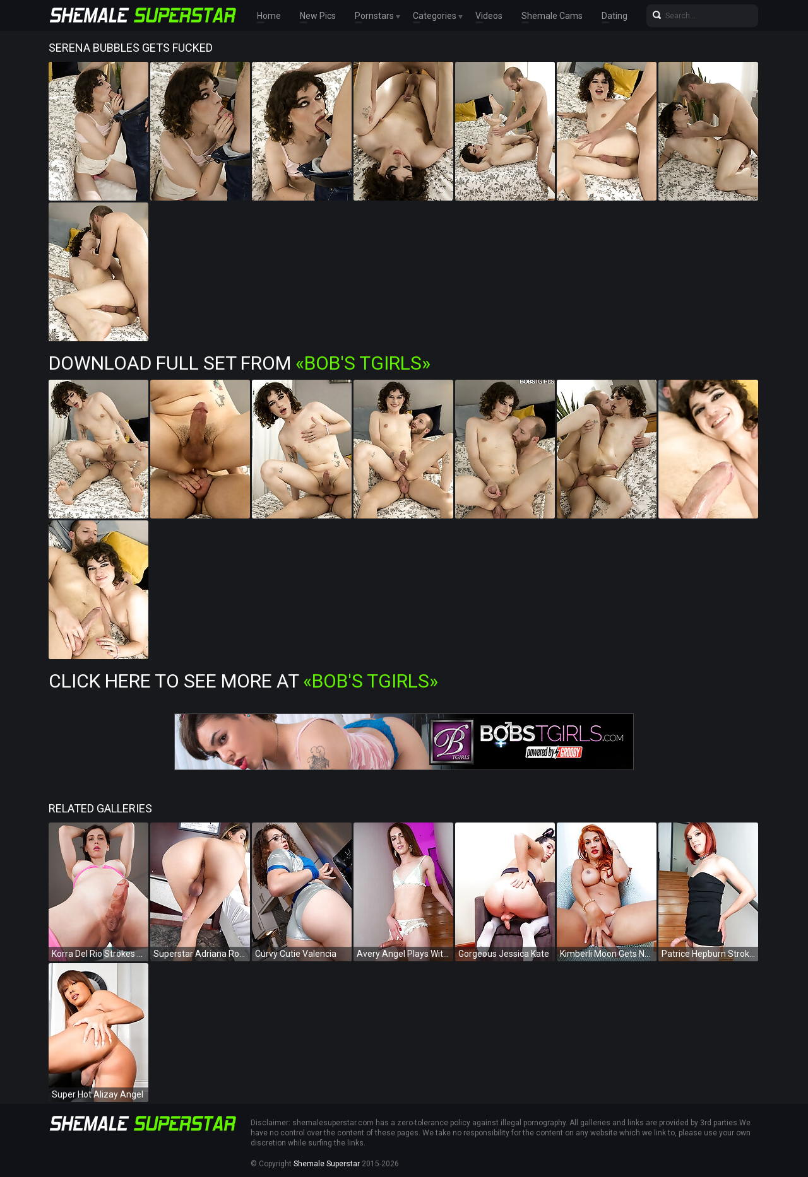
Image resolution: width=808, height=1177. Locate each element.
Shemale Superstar (327, 1163)
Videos (488, 16)
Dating (614, 16)
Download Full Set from (240, 363)
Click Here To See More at (243, 681)
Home (269, 16)
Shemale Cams (552, 16)
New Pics (318, 16)
